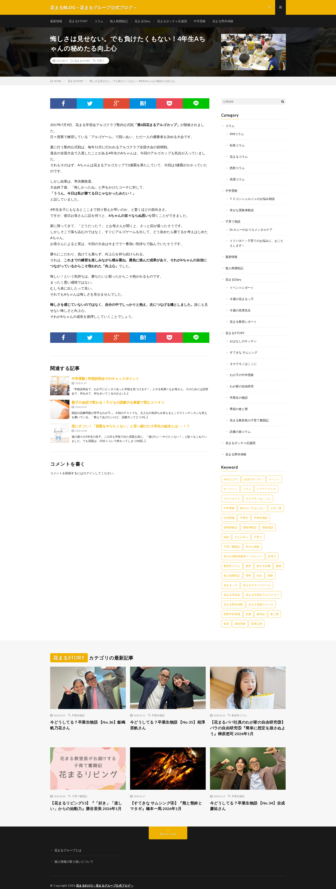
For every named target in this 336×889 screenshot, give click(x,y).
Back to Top (168, 828)
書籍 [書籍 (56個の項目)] (278, 560)
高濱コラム (237, 178)
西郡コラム (237, 167)
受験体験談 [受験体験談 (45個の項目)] (250, 521)
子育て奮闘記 (79, 790)
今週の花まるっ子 (242, 296)
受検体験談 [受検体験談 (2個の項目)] (230, 521)
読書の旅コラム (240, 426)
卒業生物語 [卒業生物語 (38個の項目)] (261, 511)
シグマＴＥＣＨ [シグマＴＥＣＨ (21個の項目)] (266, 483)
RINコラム (237, 134)
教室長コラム (239, 709)
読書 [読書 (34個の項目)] (248, 608)
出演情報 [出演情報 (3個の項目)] (229, 511)
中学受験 (200, 21)
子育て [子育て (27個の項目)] (258, 531)
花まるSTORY (78, 21)
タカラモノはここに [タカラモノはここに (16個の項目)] (258, 492)
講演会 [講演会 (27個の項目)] (260, 608)
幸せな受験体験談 (242, 209)
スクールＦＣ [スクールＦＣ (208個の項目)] (232, 492)
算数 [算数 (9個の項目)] (270, 569)
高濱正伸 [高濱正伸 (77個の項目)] (256, 617)
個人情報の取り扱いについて (73, 855)
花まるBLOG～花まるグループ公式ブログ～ (105, 879)
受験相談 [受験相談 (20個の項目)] (267, 521)
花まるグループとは (67, 844)
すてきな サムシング (243, 348)
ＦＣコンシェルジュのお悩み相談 (252, 197)
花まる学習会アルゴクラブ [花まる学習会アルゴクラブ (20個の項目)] (262, 588)
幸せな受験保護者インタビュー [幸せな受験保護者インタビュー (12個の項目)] (243, 550)
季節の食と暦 (239, 404)
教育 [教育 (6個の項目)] (248, 560)
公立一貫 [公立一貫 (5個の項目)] (276, 502)
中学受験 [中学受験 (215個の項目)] (229, 502)
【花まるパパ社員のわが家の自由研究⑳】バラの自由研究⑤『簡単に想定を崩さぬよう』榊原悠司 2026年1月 (247, 722)
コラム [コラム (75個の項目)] (247, 483)
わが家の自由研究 (242, 382)
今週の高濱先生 (240, 307)
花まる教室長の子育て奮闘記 (249, 415)
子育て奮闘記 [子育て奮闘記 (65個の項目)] (232, 540)
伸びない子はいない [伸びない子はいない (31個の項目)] (252, 502)
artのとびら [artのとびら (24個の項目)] (231, 473)
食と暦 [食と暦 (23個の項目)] (274, 608)
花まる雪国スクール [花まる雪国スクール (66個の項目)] (260, 598)
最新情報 (56, 21)
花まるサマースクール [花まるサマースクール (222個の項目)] (257, 579)
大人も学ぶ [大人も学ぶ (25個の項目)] (241, 531)
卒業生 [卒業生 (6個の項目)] (244, 511)
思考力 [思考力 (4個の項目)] (272, 550)
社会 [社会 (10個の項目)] (259, 569)
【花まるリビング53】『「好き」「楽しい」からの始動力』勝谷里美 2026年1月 (86, 800)
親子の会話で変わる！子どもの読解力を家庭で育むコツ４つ (118, 403)
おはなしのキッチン (243, 337)
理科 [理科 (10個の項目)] (248, 569)
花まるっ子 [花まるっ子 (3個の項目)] (230, 579)
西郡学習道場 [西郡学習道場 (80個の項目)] (232, 608)
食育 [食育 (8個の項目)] (226, 617)
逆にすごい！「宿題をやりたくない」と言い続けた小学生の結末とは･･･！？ (131, 426)
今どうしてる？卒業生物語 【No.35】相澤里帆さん (167, 719)
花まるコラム (239, 156)
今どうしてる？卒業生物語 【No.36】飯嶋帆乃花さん (87, 719)
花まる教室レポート (243, 318)
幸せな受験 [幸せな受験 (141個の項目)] (253, 540)
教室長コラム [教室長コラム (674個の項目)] (232, 560)
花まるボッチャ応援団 (172, 21)
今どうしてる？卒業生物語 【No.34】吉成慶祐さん (247, 800)
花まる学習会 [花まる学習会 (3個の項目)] (232, 588)
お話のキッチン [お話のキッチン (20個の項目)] (253, 473)
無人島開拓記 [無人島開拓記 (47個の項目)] (232, 569)
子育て (100, 61)
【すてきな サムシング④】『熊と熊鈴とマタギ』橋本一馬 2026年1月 (166, 800)
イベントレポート (242, 285)
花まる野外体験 (223, 21)
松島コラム (237, 145)
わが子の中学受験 (242, 370)
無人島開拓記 (119, 21)
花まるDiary (143, 21)
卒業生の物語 (239, 393)
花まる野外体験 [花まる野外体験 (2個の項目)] (233, 598)
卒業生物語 (78, 709)
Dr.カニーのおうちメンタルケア (251, 228)
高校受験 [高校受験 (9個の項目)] (240, 617)
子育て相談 (232, 220)
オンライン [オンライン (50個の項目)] (230, 483)
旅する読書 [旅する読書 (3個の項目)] (263, 560)
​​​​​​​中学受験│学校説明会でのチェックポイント (105, 379)
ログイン (89, 473)
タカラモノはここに (243, 359)
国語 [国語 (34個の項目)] (226, 531)
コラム (99, 21)
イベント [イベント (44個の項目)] (274, 473)
